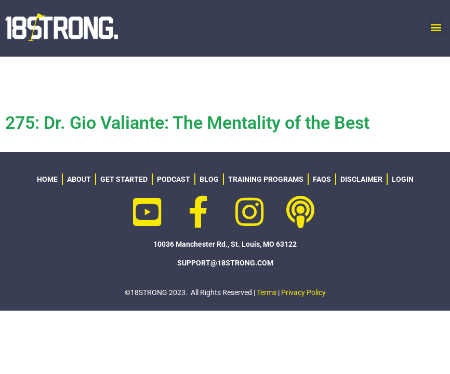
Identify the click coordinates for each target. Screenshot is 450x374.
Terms (266, 292)
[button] (436, 27)
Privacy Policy (303, 292)
